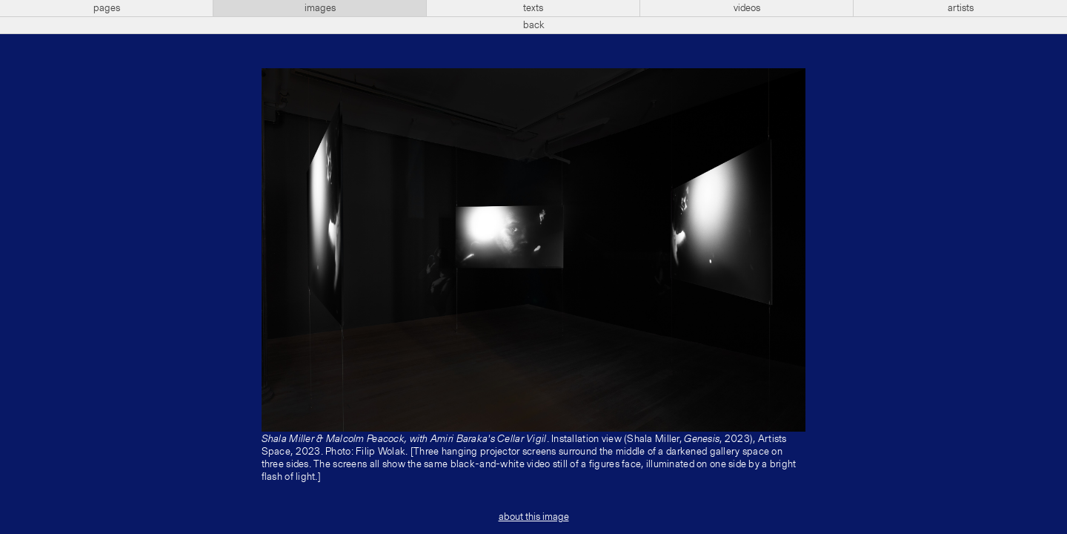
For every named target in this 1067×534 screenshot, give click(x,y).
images (320, 8)
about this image (534, 517)
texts (533, 8)
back (534, 25)
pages (106, 8)
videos (747, 8)
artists (961, 8)
